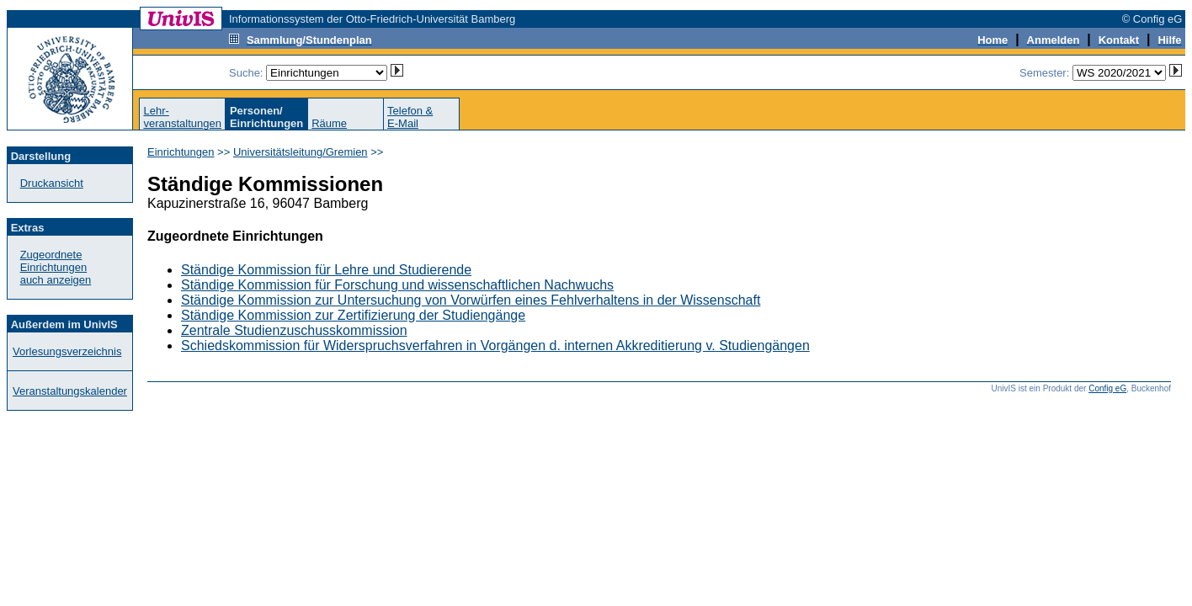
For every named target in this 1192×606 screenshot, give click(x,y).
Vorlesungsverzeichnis (67, 351)
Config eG (1107, 388)
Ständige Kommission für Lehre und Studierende (326, 270)
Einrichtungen (181, 152)
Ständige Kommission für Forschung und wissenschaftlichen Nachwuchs (397, 285)
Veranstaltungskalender (70, 391)
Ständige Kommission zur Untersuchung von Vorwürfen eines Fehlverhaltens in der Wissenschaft (470, 300)
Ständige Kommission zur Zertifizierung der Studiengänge (353, 315)
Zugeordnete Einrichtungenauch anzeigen (56, 267)
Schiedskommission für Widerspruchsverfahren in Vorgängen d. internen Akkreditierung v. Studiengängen (495, 345)
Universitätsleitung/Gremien (300, 152)
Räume (329, 123)
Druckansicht (51, 183)
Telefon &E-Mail (410, 117)
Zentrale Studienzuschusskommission (294, 330)
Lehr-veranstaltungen (182, 117)
